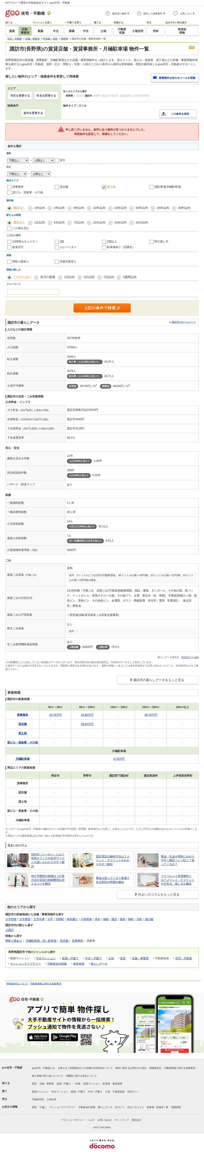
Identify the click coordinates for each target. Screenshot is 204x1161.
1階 (62, 241)
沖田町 (60, 919)
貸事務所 (18, 186)
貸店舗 (64, 186)
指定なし (19, 207)
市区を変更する (20, 95)
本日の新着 (47, 277)
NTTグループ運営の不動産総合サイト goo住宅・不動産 (37, 2)
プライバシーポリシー (73, 1120)
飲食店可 (18, 247)
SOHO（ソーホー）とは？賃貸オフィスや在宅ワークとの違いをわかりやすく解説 (48, 860)
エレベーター (68, 247)
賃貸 (123, 958)
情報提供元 (155, 1068)
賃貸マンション (91, 1083)
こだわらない (22, 277)
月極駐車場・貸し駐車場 (41, 940)
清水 (97, 919)
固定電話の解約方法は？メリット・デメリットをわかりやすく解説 (112, 860)
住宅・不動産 (183, 958)
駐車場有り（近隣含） (121, 247)
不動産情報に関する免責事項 (45, 983)
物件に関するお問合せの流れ (131, 1068)
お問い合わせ (104, 1120)
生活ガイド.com (190, 657)
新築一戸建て (70, 958)
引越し (43, 1107)
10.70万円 (55, 714)
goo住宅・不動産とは (43, 1068)
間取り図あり (13, 940)
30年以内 (184, 207)
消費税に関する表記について (81, 1075)
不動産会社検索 (57, 963)
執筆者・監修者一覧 (157, 1107)
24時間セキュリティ (25, 241)
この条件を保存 (180, 113)
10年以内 (99, 207)
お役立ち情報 (10, 1106)
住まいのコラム (135, 1107)
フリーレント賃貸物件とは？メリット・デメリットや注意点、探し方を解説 (177, 879)
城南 (106, 919)
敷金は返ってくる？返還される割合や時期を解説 (112, 880)
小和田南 (86, 919)
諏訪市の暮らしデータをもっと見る (158, 680)
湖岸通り (72, 919)
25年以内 (163, 207)
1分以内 (39, 222)
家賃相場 (78, 963)
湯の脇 (149, 919)
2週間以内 (129, 277)
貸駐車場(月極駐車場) (167, 186)
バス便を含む (20, 228)
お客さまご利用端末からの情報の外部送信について (85, 1068)
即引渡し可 (161, 241)
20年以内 (141, 207)
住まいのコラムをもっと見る (158, 894)
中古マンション (46, 958)
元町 (139, 919)
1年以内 (39, 207)
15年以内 (120, 207)
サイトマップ (122, 1120)
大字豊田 (24, 919)
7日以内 (108, 277)
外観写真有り (68, 261)
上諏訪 (9, 930)
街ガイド (120, 1107)
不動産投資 (119, 1091)
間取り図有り (20, 261)
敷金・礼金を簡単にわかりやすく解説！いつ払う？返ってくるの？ (177, 860)
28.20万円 (87, 724)
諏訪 (114, 919)
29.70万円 (151, 714)
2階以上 (112, 241)
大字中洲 (38, 919)
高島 (122, 919)
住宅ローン (133, 1091)
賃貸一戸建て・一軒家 (68, 1083)
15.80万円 (87, 714)
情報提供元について (17, 983)
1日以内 (69, 277)
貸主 (62, 160)
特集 (34, 1107)
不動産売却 (38, 1099)
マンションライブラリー (25, 963)
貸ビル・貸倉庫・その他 (27, 192)
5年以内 (79, 207)
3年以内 (59, 207)
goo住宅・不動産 (12, 1067)
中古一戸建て (93, 958)
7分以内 (79, 222)
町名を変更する (46, 95)
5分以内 (59, 222)
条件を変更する (33, 113)
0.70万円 (119, 758)
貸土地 (111, 186)
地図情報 (176, 1107)
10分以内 (99, 222)
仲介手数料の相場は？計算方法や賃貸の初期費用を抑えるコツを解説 (48, 879)
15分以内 (120, 222)
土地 (111, 958)
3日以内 (89, 277)
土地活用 (51, 1099)
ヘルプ (91, 1120)
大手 (50, 919)
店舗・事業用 (140, 958)
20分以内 (141, 222)
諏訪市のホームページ (184, 322)
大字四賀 (11, 919)
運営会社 (136, 1120)
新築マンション (40, 1091)
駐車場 (106, 1083)
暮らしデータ (99, 963)
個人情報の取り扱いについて (47, 1075)
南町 (131, 919)
